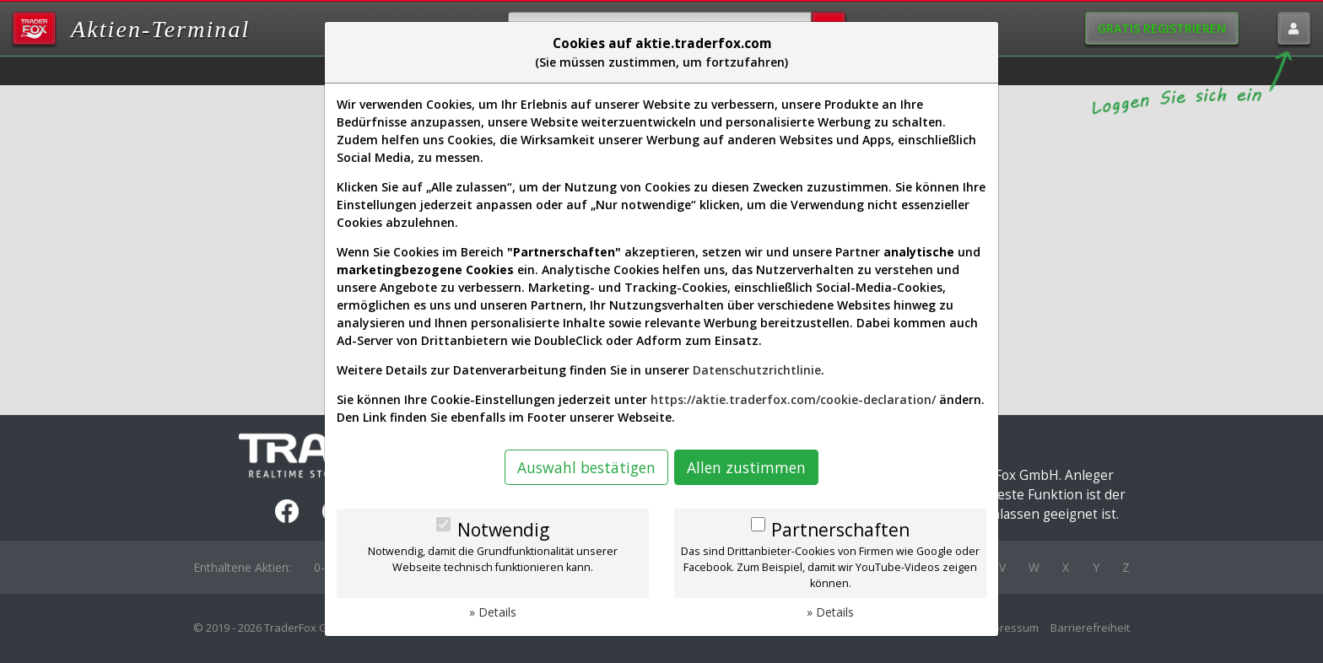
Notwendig (503, 530)
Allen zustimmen (746, 467)
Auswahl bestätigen (586, 467)
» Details (492, 612)
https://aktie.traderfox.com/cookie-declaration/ (793, 399)
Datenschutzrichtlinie (757, 370)
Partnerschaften (840, 530)
